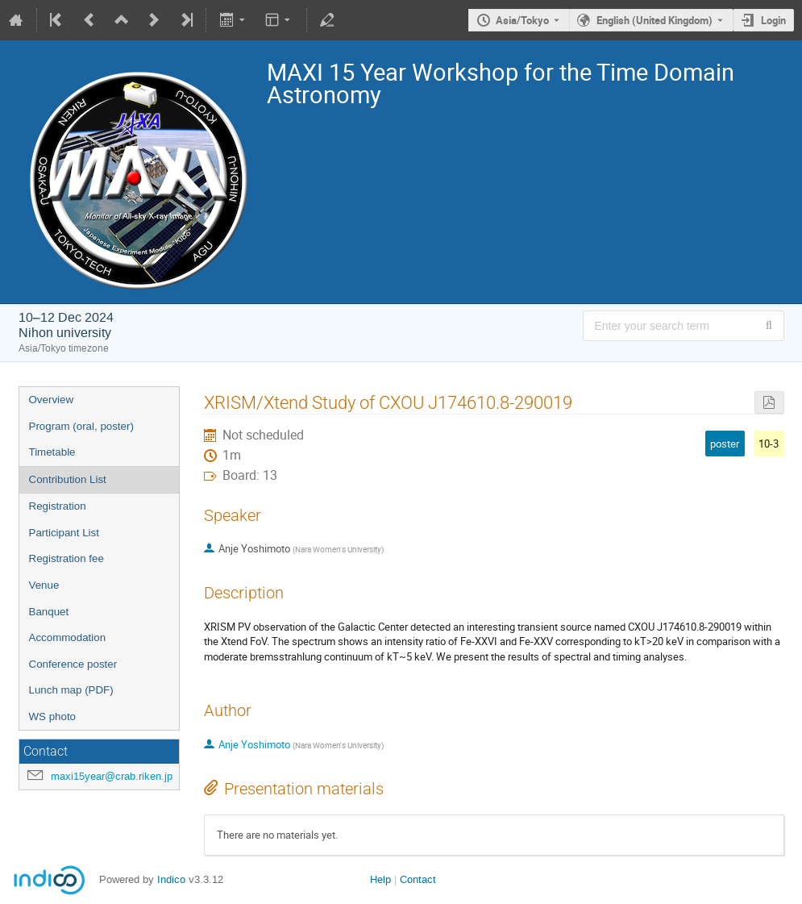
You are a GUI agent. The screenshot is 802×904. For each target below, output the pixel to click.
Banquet (49, 612)
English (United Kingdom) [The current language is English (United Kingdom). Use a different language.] (654, 20)
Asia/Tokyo (522, 20)
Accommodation (67, 637)
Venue (44, 585)
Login (773, 20)
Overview (51, 400)
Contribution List (67, 479)
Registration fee (66, 558)
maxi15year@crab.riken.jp (111, 776)
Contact (418, 879)
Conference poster (73, 664)
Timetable (52, 452)
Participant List (64, 533)
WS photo (53, 716)
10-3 (768, 443)
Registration (57, 506)
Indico (171, 879)
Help (380, 879)
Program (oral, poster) (81, 426)
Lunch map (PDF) (71, 690)
